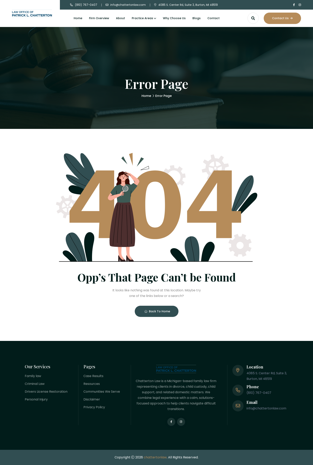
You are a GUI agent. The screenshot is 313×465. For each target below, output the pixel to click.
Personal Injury (36, 399)
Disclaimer (91, 399)
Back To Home (157, 311)
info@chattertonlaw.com (128, 5)
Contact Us (282, 18)
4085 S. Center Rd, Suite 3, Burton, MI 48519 (188, 5)
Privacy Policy (94, 407)
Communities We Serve (101, 391)
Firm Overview (99, 18)
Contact (213, 18)
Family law (33, 376)
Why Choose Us (174, 18)
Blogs (196, 18)
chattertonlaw (155, 457)
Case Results (93, 376)
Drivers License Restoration (46, 391)
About (120, 18)
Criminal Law (35, 384)
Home (78, 18)
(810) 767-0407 (86, 5)
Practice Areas (142, 18)
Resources (91, 384)
